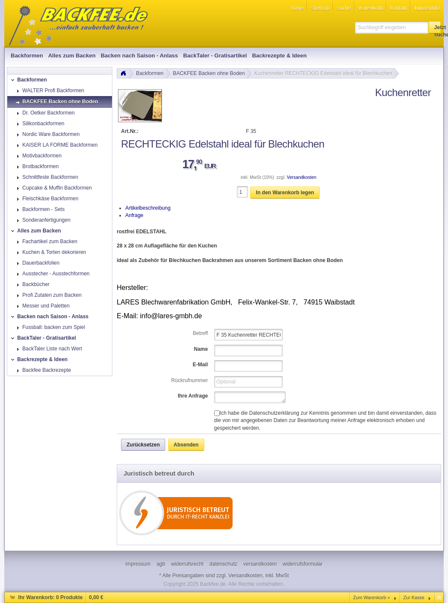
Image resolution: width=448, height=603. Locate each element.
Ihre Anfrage (193, 396)
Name (201, 349)
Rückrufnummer (189, 380)
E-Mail (200, 365)
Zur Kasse (413, 597)
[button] (435, 27)
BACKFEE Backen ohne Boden (209, 73)
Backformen (149, 73)
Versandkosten (301, 177)
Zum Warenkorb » (371, 597)
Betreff (200, 333)
